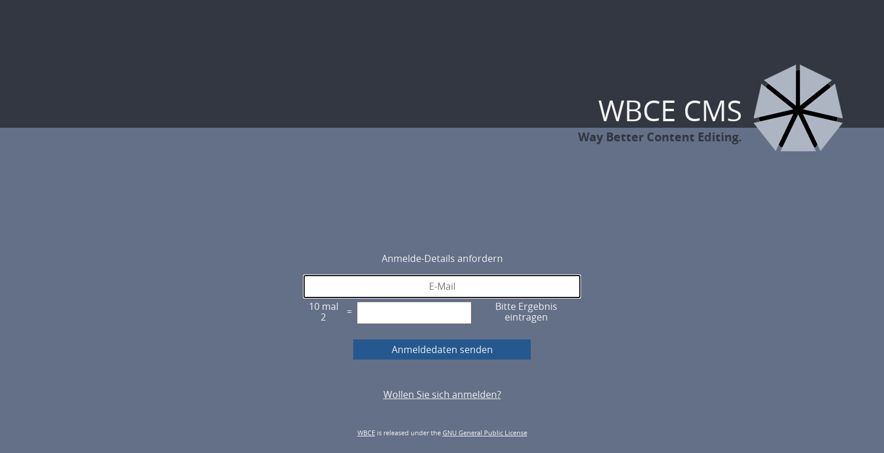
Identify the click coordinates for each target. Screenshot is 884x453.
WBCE (366, 432)
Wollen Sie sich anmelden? (442, 394)
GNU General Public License (485, 432)
